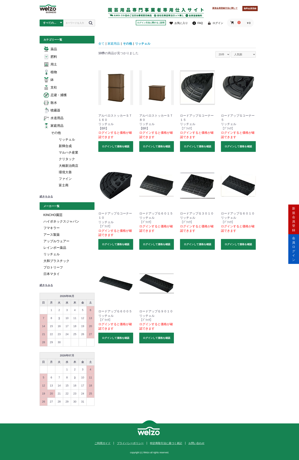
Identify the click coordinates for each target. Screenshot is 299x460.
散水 (50, 103)
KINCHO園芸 (53, 215)
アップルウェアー (56, 241)
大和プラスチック (56, 261)
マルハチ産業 (68, 152)
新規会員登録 (293, 214)
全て (101, 43)
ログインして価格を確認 (115, 146)
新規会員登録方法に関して (225, 8)
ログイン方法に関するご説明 (151, 22)
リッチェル (67, 139)
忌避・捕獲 (55, 95)
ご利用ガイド (103, 443)
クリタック (67, 159)
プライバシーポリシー (130, 443)
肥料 (50, 57)
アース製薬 (51, 235)
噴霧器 (51, 110)
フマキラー (51, 228)
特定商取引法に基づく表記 (166, 443)
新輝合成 (65, 146)
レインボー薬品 (54, 248)
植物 (50, 72)
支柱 (50, 87)
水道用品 (53, 118)
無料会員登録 (250, 8)
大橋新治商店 (68, 166)
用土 (50, 64)
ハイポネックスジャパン (61, 221)
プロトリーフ (53, 267)
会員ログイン (293, 246)
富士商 (63, 185)
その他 (56, 133)
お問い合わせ (196, 443)
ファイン (65, 179)
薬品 (50, 49)
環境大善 (65, 172)
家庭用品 (53, 126)
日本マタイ (51, 274)
